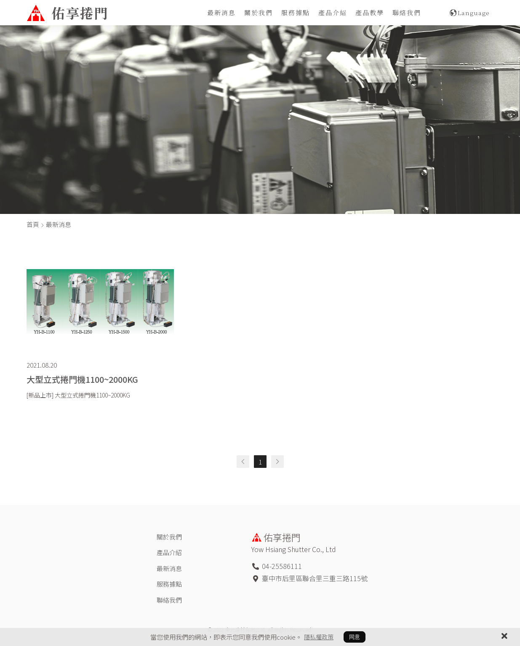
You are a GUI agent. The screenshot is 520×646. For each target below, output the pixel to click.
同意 (354, 637)
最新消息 (221, 12)
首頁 (33, 224)
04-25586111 (282, 566)
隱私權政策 (318, 637)
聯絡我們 (406, 12)
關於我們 (258, 12)
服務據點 (295, 12)
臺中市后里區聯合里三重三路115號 (315, 578)
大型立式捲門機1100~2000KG (82, 379)
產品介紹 (332, 12)
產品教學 (369, 12)
